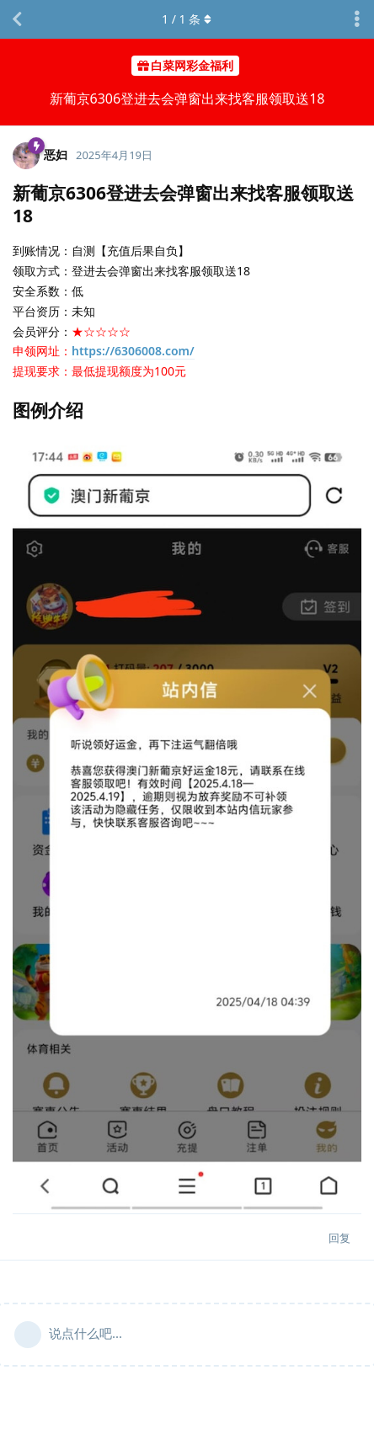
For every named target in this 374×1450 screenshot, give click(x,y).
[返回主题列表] (17, 19)
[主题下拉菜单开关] (357, 19)
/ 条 (187, 19)
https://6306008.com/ (133, 351)
